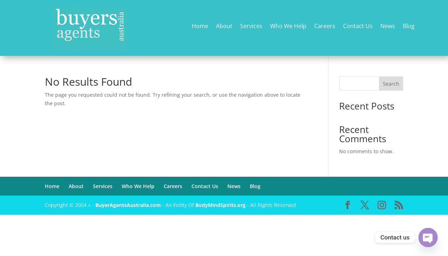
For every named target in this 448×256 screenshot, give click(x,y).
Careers (324, 26)
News (387, 26)
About (224, 26)
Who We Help (288, 26)
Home (200, 26)
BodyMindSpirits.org (220, 205)
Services (251, 26)
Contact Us (358, 26)
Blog (409, 26)
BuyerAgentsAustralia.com (128, 205)
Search (391, 83)
